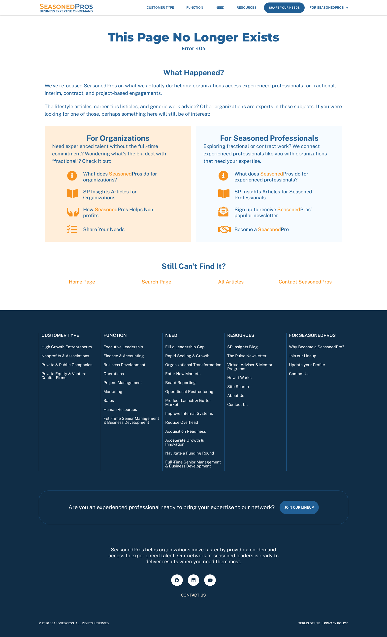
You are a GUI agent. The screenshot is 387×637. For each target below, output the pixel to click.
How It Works (239, 377)
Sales (108, 400)
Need (221, 7)
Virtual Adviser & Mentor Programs (249, 366)
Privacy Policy (336, 623)
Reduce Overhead (181, 422)
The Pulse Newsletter (246, 356)
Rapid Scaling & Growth (187, 356)
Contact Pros (305, 282)
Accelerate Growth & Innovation (184, 442)
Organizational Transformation (193, 364)
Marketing (112, 391)
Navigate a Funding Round (189, 453)
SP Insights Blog (242, 347)
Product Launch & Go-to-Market (188, 402)
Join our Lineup (302, 356)
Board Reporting (180, 382)
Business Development (124, 364)
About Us (235, 395)
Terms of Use (309, 623)
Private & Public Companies (66, 364)
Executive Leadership (123, 347)
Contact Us (237, 404)
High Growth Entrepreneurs (66, 347)
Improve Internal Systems (189, 413)
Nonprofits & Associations (65, 356)
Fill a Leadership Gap (185, 347)
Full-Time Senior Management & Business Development (131, 420)
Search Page (156, 282)
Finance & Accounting (123, 356)
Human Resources (120, 409)
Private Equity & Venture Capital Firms (63, 375)
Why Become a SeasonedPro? (316, 347)
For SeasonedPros (329, 7)
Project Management (122, 382)
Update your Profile (307, 364)
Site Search (238, 386)
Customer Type (161, 7)
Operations (113, 373)
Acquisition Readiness (185, 431)
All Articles (231, 282)
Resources (248, 7)
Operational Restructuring (189, 391)
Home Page (82, 282)
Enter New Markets (182, 373)
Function (196, 7)
